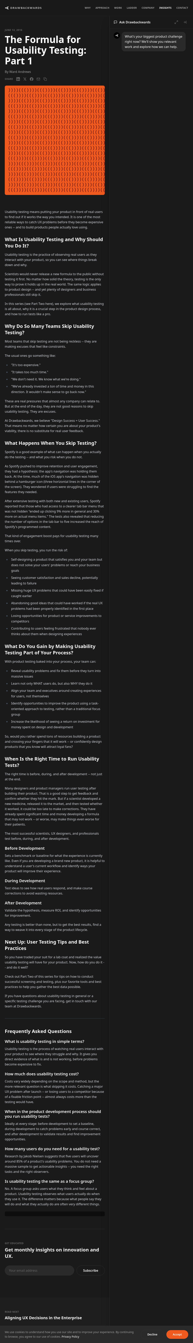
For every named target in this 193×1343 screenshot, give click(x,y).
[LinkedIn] (18, 79)
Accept (177, 1334)
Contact (182, 8)
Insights (165, 8)
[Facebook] (31, 79)
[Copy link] (45, 79)
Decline (152, 1334)
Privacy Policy (70, 1336)
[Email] (38, 79)
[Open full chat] (176, 22)
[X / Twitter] (25, 79)
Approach (102, 8)
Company (148, 8)
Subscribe (90, 1270)
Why (88, 8)
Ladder (132, 8)
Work (118, 8)
